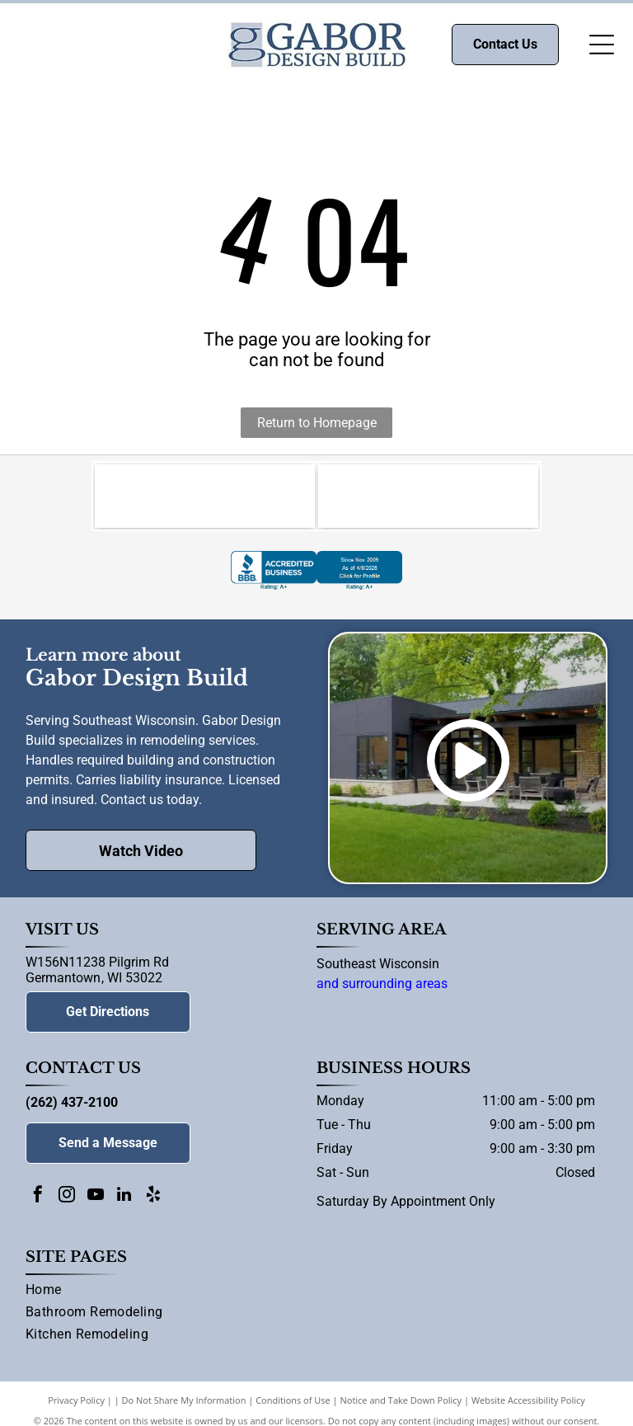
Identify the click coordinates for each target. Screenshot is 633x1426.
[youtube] (95, 1198)
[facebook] (38, 1198)
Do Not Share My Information (184, 1402)
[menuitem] (317, 1295)
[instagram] (66, 1198)
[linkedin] (124, 1198)
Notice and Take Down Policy (401, 1402)
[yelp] (153, 1198)
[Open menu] (601, 44)
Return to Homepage (317, 423)
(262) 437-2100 (72, 1105)
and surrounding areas (382, 986)
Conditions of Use (293, 1402)
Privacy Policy (76, 1402)
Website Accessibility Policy (528, 1402)
